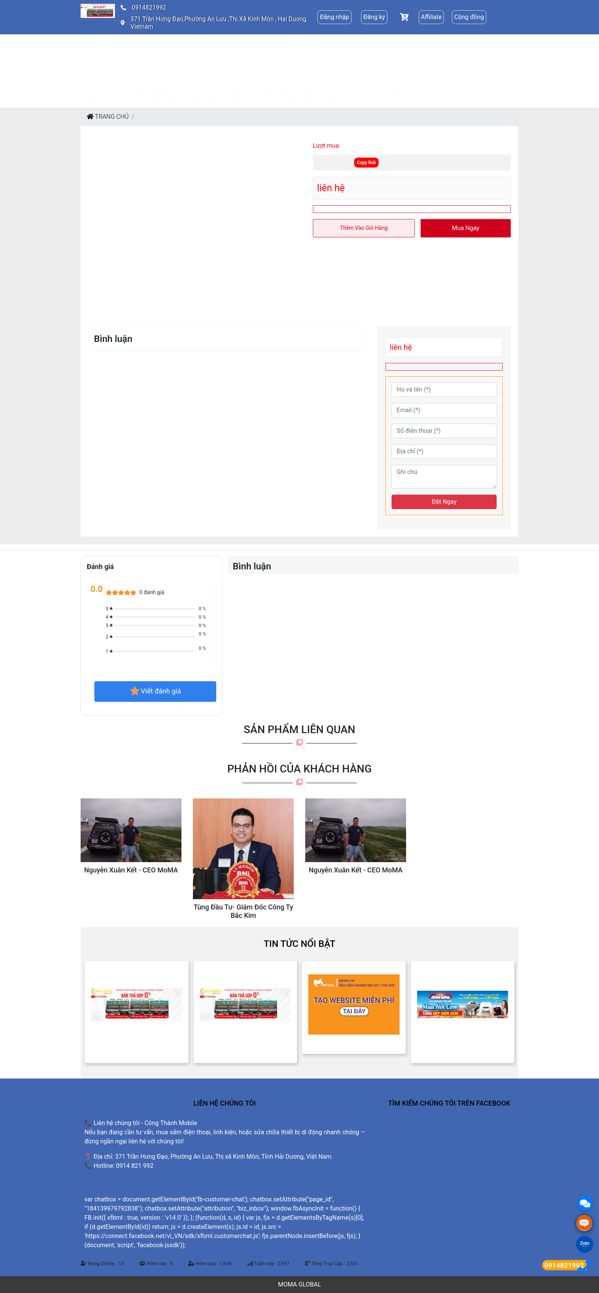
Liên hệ (92, 69)
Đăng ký (374, 17)
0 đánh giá (151, 592)
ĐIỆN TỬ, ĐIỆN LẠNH (154, 48)
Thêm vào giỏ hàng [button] (364, 228)
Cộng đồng (469, 17)
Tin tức (385, 48)
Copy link (366, 162)
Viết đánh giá (155, 691)
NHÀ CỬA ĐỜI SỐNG (263, 48)
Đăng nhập (334, 17)
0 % (202, 608)
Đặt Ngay (444, 501)
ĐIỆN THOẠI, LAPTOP (332, 48)
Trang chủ (98, 48)
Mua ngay (465, 228)
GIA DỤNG (209, 48)
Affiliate (431, 17)
